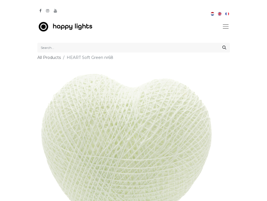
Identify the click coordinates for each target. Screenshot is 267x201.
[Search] (224, 47)
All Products (49, 57)
